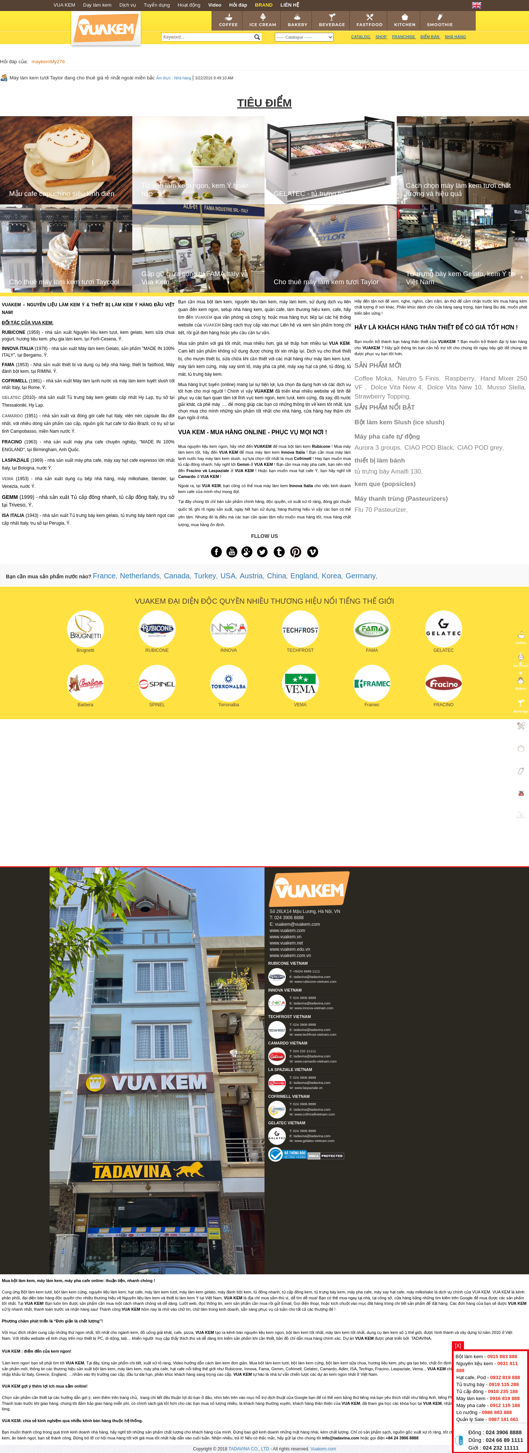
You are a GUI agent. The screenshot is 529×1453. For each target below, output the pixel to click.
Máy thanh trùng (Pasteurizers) (401, 498)
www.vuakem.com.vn (290, 955)
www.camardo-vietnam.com (316, 1061)
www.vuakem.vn (286, 936)
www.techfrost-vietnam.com (316, 1034)
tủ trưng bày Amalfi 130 (388, 471)
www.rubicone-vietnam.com (316, 981)
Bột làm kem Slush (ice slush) (400, 422)
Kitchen (405, 20)
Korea (331, 576)
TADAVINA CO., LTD (249, 1449)
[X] (458, 1346)
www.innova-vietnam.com (314, 1008)
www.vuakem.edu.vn (290, 949)
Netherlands (140, 576)
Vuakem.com (323, 1449)
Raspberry (459, 378)
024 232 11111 (501, 1448)
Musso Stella (505, 387)
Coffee (228, 20)
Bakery (297, 20)
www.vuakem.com (287, 930)
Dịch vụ (127, 5)
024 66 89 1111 (504, 1440)
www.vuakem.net (286, 943)
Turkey (205, 576)
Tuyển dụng (157, 5)
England (304, 576)
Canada (177, 576)
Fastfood (370, 20)
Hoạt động (189, 5)
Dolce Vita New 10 (454, 387)
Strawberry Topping (382, 396)
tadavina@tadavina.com (312, 977)
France (104, 576)
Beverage (332, 20)
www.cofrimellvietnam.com (315, 1114)
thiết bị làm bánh (380, 460)
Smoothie (440, 20)
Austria (251, 576)
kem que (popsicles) (385, 484)
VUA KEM (64, 5)
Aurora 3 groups (377, 447)
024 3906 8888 (504, 1432)
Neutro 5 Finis (418, 378)
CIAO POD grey (480, 447)
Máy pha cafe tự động (387, 436)
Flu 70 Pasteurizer (380, 509)
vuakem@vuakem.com (297, 924)
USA (227, 576)
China (276, 576)
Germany (361, 576)
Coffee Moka (373, 378)
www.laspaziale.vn (309, 1088)
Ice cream (262, 20)
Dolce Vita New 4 (396, 387)
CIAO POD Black (428, 447)
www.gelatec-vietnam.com (314, 1141)
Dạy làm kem (97, 5)
